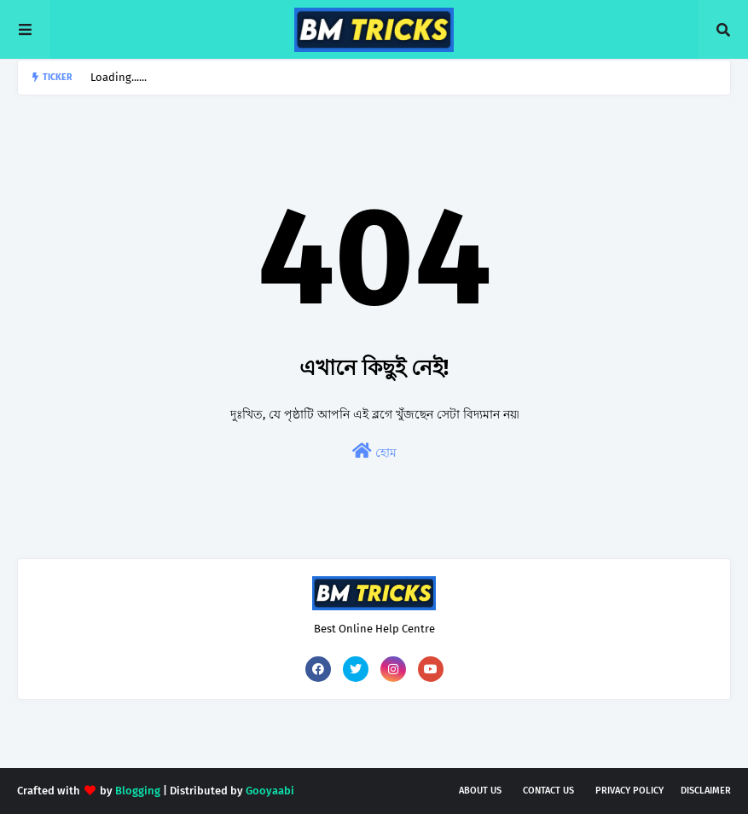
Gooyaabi (270, 790)
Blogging (137, 790)
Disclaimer (706, 790)
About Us (480, 790)
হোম (374, 451)
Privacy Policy (629, 790)
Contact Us (548, 790)
